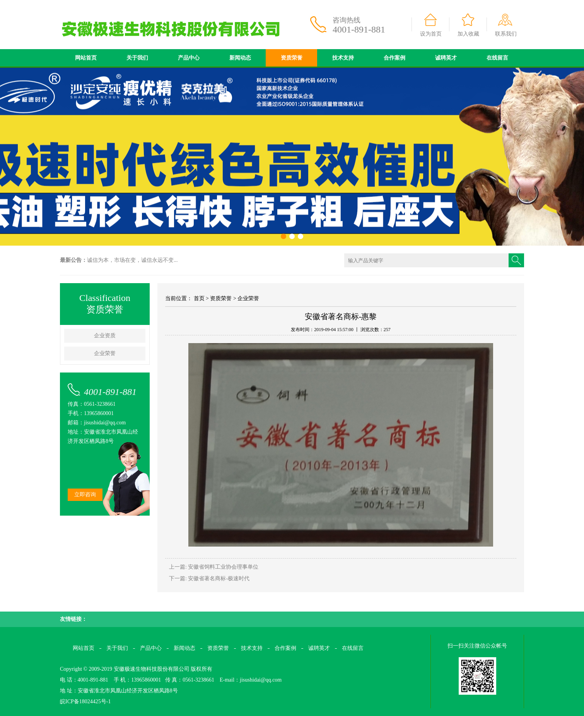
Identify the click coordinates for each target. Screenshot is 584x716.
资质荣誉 (291, 58)
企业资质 (105, 335)
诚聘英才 (446, 58)
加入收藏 (468, 34)
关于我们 (137, 58)
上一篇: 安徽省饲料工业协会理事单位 (213, 567)
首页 (199, 298)
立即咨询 (85, 494)
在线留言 (497, 58)
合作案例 (394, 58)
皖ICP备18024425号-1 (85, 701)
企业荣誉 (105, 353)
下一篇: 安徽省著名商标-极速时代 (209, 578)
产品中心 (189, 58)
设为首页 (431, 34)
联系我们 (506, 34)
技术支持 (343, 58)
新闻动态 (240, 58)
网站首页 (86, 58)
